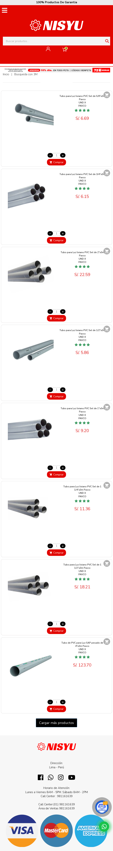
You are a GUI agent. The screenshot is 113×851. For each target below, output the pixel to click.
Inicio (6, 74)
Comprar (56, 162)
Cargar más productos (56, 723)
